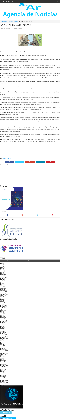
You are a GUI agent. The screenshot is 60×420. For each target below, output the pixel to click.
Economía (16, 21)
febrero (2, 274)
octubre (2, 278)
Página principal (4, 21)
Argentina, (14, 28)
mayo (1, 271)
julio (1, 268)
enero (1, 275)
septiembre (2, 279)
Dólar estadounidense (7, 418)
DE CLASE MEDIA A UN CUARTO (15, 25)
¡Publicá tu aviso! (6, 412)
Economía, (19, 28)
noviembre (2, 277)
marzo (1, 266)
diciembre (2, 290)
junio (1, 263)
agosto (1, 267)
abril (1, 264)
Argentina (11, 21)
